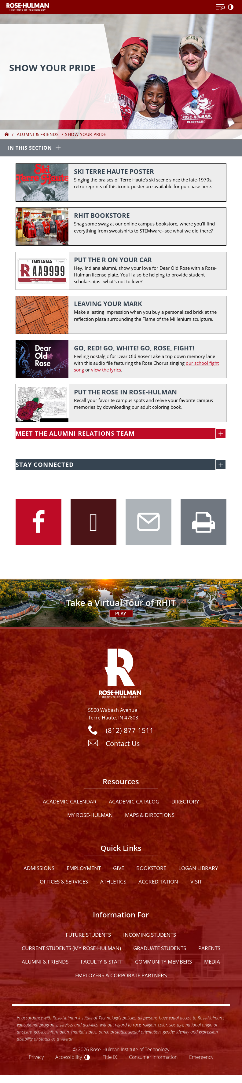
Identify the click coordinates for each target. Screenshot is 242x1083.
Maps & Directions (149, 816)
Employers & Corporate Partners (121, 976)
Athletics (113, 882)
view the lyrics (106, 371)
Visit (196, 882)
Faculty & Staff (102, 962)
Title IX (110, 1058)
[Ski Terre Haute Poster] (121, 182)
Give (118, 869)
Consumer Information (153, 1058)
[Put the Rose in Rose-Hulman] (121, 404)
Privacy (36, 1058)
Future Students (88, 935)
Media (212, 962)
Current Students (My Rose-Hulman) (71, 949)
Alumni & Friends (38, 134)
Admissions (39, 869)
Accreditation (158, 882)
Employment (84, 869)
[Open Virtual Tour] (121, 604)
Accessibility (68, 1058)
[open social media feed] (220, 465)
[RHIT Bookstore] (121, 227)
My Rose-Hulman (90, 816)
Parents (209, 949)
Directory (185, 802)
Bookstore (151, 869)
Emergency (201, 1058)
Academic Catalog (134, 802)
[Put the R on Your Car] (121, 271)
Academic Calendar (70, 802)
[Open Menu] (220, 7)
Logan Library (198, 869)
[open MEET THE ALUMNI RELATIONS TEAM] (220, 434)
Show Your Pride (85, 134)
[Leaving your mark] (121, 315)
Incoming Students (149, 935)
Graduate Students (159, 949)
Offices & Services (64, 882)
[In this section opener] (121, 148)
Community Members (163, 962)
